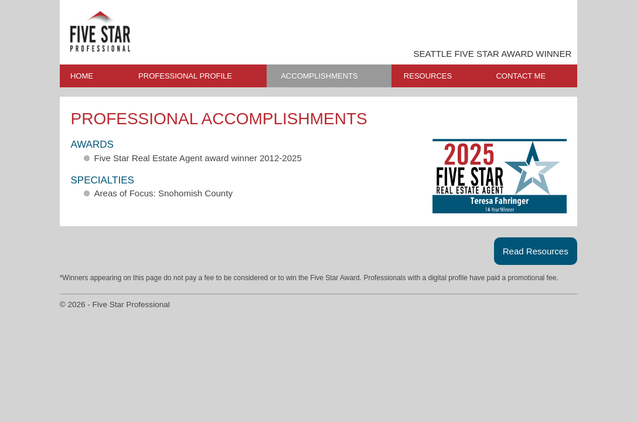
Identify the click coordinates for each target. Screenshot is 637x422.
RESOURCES (428, 76)
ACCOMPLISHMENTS (319, 76)
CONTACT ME (521, 76)
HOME (81, 76)
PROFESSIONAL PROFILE (185, 76)
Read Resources (535, 251)
